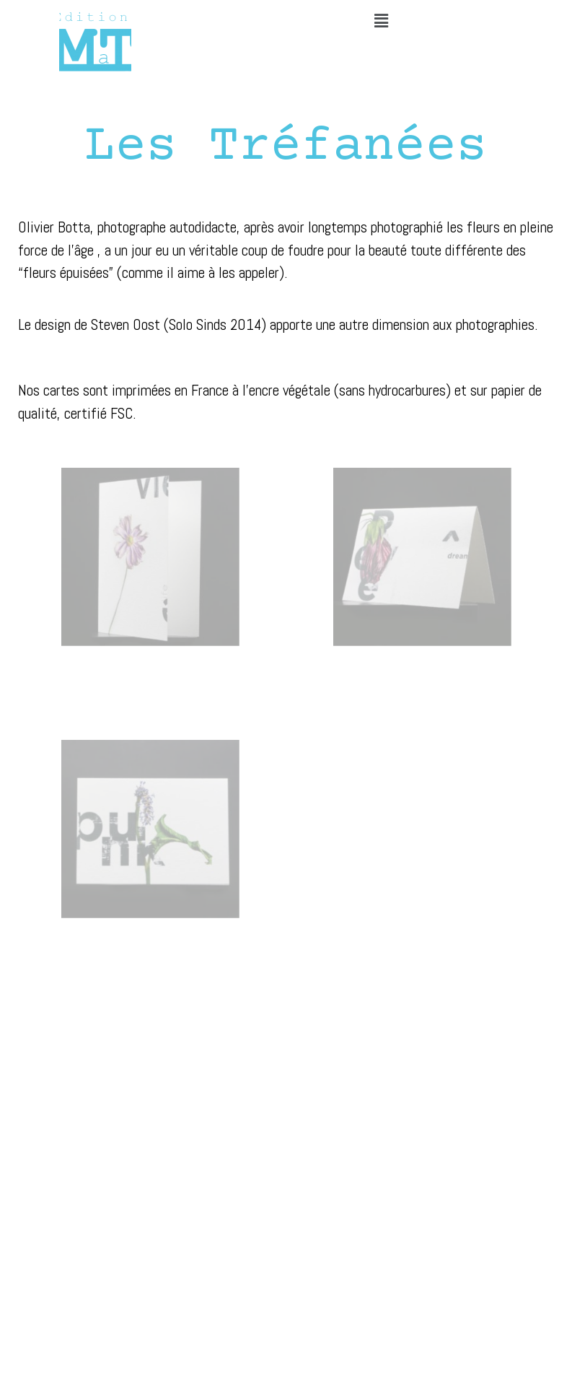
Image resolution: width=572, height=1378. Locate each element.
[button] (381, 20)
